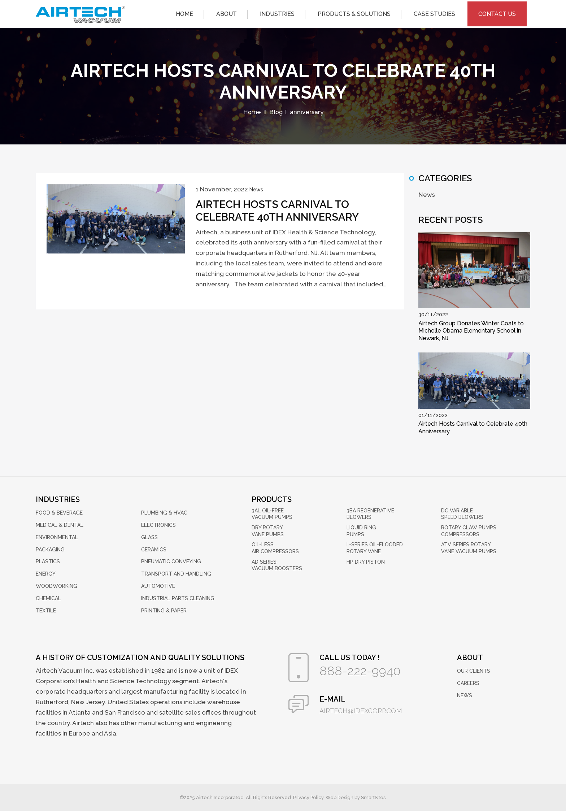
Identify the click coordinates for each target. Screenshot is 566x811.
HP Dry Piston (366, 561)
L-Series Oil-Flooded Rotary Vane (375, 547)
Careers (468, 683)
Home (184, 12)
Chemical (48, 598)
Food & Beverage (59, 513)
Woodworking (56, 586)
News (256, 189)
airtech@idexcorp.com (362, 711)
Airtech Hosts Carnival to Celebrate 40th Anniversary (280, 211)
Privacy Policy (308, 797)
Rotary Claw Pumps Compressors (468, 530)
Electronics (158, 525)
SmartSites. (374, 797)
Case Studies (434, 12)
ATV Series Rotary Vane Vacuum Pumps (468, 547)
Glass (149, 537)
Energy (46, 574)
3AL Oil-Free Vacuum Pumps (272, 514)
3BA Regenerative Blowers (370, 514)
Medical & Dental (59, 525)
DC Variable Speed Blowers (462, 514)
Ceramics (153, 549)
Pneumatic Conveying (171, 561)
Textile (46, 610)
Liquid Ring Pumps (361, 530)
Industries (277, 12)
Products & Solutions (354, 12)
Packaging (50, 549)
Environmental (57, 537)
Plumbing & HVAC (164, 513)
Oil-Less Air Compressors (275, 547)
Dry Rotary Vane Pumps (268, 530)
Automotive (158, 586)
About (226, 12)
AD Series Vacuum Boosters (277, 564)
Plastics (48, 561)
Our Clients (473, 671)
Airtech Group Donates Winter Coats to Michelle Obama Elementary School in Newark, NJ (471, 330)
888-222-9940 (361, 671)
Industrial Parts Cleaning (177, 598)
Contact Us (497, 12)
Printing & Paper (164, 610)
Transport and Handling (176, 574)
